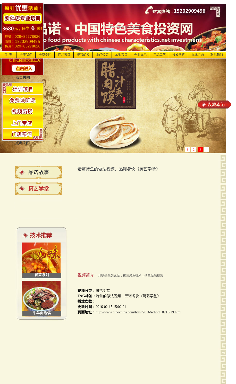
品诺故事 (38, 172)
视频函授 (83, 54)
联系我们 (216, 54)
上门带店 (102, 54)
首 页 (8, 54)
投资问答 (178, 54)
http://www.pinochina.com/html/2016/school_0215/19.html (138, 312)
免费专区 (45, 54)
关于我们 (26, 54)
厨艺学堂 (38, 188)
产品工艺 (159, 54)
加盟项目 (121, 54)
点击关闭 (22, 77)
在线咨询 (197, 54)
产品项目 (64, 54)
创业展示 (140, 54)
